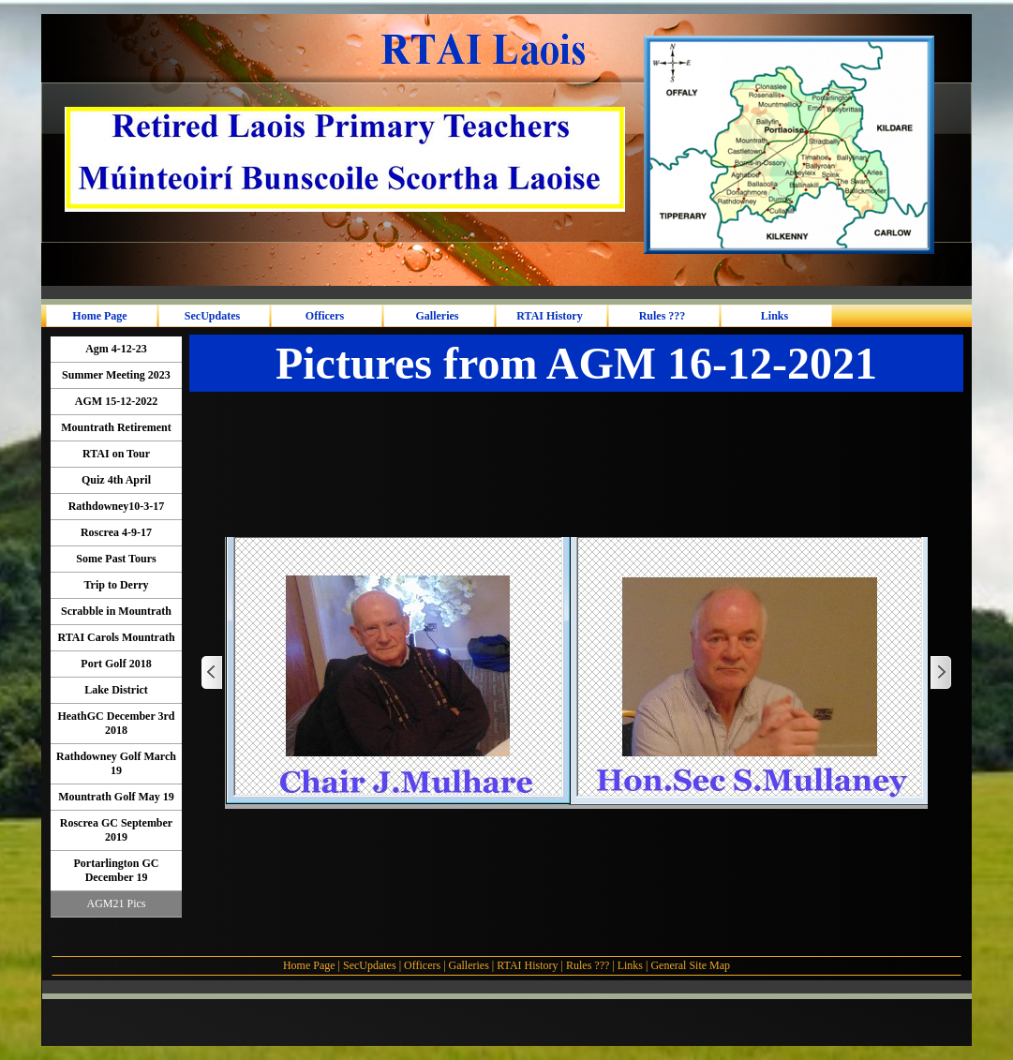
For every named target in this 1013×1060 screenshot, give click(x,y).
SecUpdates (371, 965)
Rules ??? (587, 965)
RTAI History (527, 965)
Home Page (309, 965)
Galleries (469, 965)
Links (630, 965)
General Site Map (690, 965)
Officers (422, 965)
